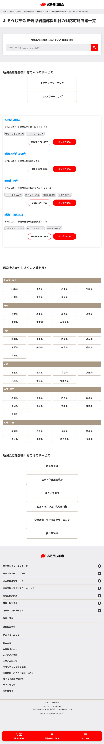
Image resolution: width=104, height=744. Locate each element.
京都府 (64, 372)
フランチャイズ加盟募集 (14, 667)
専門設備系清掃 (52, 595)
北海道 (15, 288)
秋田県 (15, 297)
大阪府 (89, 372)
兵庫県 (15, 380)
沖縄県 (89, 439)
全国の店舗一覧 (10, 661)
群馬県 (64, 314)
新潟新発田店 (12, 120)
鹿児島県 (64, 439)
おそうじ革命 (8, 11)
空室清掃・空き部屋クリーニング (52, 588)
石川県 (64, 339)
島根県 (39, 397)
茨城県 (15, 314)
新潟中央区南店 (13, 214)
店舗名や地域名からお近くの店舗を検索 (52, 40)
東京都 (39, 322)
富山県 (39, 339)
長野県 (39, 347)
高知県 (15, 413)
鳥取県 (15, 397)
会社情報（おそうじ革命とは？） (18, 673)
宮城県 (89, 288)
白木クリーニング (11, 635)
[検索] (94, 47)
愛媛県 (89, 405)
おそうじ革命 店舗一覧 (25, 11)
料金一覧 (7, 643)
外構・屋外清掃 (52, 603)
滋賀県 (39, 372)
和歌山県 (64, 380)
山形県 (39, 297)
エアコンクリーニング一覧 (52, 566)
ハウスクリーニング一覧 (52, 573)
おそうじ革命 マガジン (13, 678)
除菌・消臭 (8, 618)
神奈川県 (64, 322)
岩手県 (64, 288)
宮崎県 (39, 439)
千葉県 (15, 322)
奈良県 (39, 380)
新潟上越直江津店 (15, 153)
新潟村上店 (11, 181)
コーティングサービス (52, 610)
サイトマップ (9, 684)
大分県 (15, 439)
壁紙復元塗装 (9, 626)
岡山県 (64, 397)
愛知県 (15, 355)
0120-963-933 (56, 706)
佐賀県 (39, 431)
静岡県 (89, 347)
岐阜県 (64, 347)
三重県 (15, 372)
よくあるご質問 (10, 655)
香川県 (64, 405)
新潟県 (39, 11)
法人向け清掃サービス (52, 580)
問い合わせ (8, 690)
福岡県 (15, 431)
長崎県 (64, 431)
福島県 (64, 297)
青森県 (39, 288)
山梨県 (15, 347)
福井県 (89, 339)
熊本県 (89, 431)
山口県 (15, 405)
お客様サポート (10, 649)
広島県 (89, 397)
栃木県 (39, 314)
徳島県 (39, 405)
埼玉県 (89, 314)
